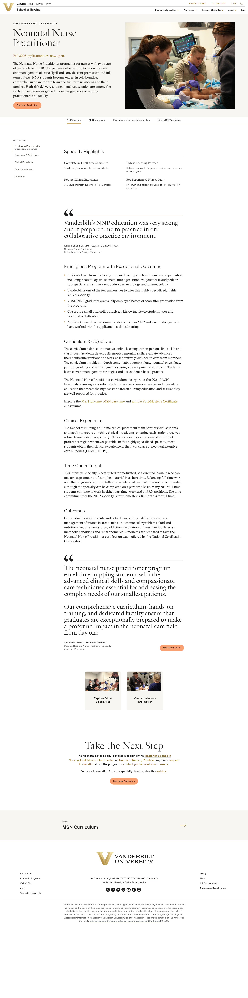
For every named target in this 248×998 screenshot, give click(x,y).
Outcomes (20, 177)
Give (243, 10)
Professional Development (213, 889)
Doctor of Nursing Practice (136, 761)
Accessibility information (76, 919)
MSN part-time (114, 402)
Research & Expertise (211, 10)
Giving (203, 875)
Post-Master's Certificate (96, 761)
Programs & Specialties (165, 10)
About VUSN (26, 875)
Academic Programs (30, 880)
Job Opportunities (209, 885)
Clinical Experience (24, 163)
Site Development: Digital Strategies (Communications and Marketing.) (125, 922)
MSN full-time (91, 402)
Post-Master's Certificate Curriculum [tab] (131, 120)
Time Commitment (24, 170)
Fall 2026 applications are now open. (39, 56)
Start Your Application (27, 105)
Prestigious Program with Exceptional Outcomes (27, 147)
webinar (162, 772)
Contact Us (152, 880)
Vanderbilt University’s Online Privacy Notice (124, 884)
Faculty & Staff (218, 4)
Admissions (189, 10)
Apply (23, 889)
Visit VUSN (25, 885)
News (203, 880)
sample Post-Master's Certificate (155, 402)
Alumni (234, 4)
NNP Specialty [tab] (74, 120)
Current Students (198, 4)
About (231, 10)
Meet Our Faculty (171, 648)
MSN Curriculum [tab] (97, 120)
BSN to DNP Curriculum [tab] (169, 120)
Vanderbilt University (30, 894)
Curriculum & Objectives (27, 155)
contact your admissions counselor (145, 765)
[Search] (242, 3)
